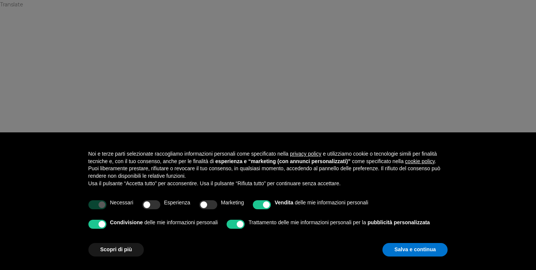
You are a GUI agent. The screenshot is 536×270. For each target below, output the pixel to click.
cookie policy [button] (419, 161)
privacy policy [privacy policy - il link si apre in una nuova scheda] (305, 154)
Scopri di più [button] (116, 249)
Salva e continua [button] (415, 249)
